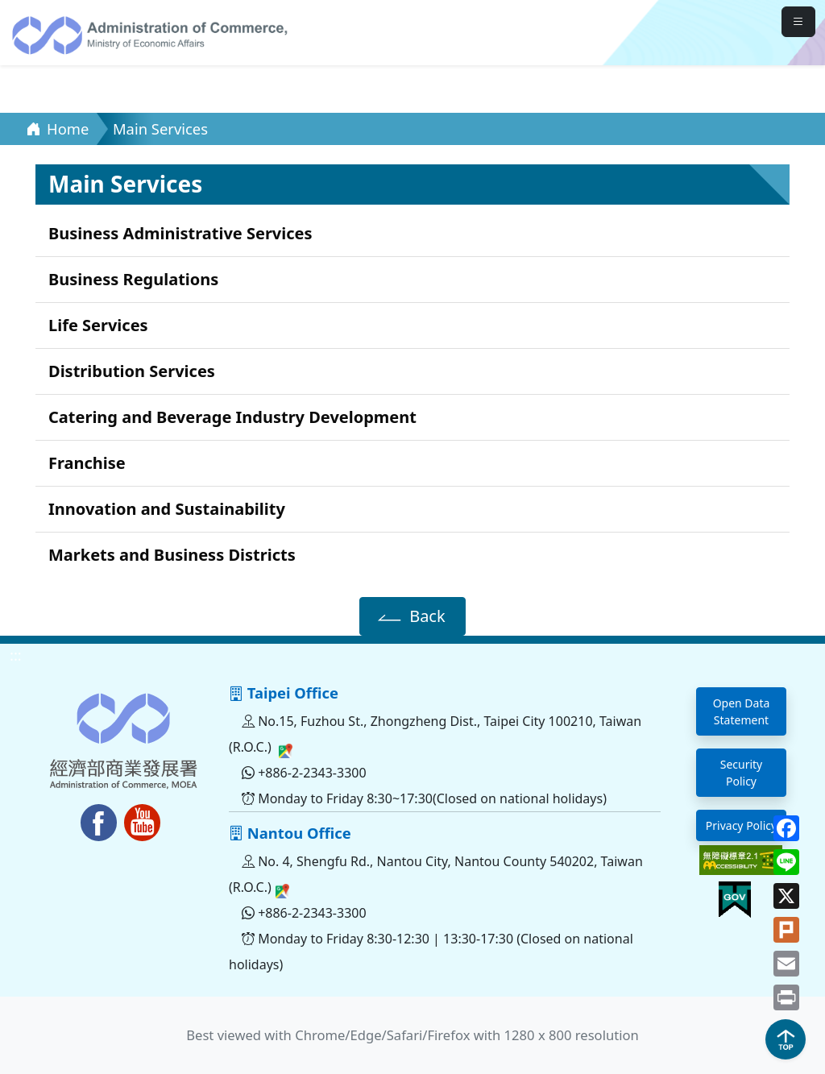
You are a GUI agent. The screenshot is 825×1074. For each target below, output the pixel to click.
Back (409, 615)
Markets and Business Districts (172, 555)
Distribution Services (131, 371)
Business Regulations (133, 279)
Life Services (98, 325)
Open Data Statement (741, 711)
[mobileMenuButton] (798, 21)
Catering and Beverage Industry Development (232, 417)
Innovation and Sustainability (166, 509)
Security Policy (741, 773)
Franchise (87, 463)
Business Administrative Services (180, 233)
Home (57, 128)
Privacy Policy (741, 825)
